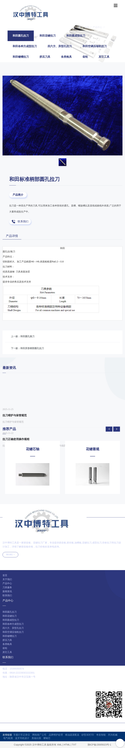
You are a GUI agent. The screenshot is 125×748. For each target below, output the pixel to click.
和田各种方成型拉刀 (25, 46)
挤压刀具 (44, 56)
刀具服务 (7, 587)
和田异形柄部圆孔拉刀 (32, 348)
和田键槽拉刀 (21, 56)
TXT (74, 744)
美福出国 (36, 738)
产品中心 (97, 27)
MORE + (10, 554)
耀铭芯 (46, 738)
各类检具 (66, 56)
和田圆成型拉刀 (75, 35)
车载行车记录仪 (21, 734)
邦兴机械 (112, 734)
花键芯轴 (32, 449)
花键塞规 (92, 449)
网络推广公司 (39, 734)
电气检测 (8, 738)
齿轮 (85, 56)
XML (59, 744)
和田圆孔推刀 (27, 336)
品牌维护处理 (56, 734)
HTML (67, 744)
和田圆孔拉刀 (113, 27)
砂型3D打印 (87, 734)
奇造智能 (101, 734)
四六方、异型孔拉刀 (60, 46)
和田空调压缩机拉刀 (94, 46)
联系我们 (23, 221)
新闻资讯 (7, 591)
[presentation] (109, 429)
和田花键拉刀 (47, 35)
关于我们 (7, 579)
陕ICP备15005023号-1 (99, 744)
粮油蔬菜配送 (72, 734)
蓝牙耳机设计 (22, 738)
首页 (87, 27)
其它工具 (104, 56)
